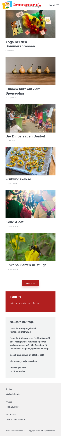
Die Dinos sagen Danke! (25, 136)
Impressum (11, 414)
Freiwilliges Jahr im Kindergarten (18, 369)
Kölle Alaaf (14, 222)
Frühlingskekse (18, 179)
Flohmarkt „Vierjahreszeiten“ (24, 361)
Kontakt (9, 389)
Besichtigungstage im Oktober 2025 (27, 355)
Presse (9, 402)
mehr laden (30, 283)
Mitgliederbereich (13, 394)
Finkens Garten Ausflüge (26, 265)
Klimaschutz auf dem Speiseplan (23, 91)
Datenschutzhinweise (15, 419)
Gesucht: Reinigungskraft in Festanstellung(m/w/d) (23, 330)
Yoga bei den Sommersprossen (20, 44)
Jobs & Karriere (12, 407)
